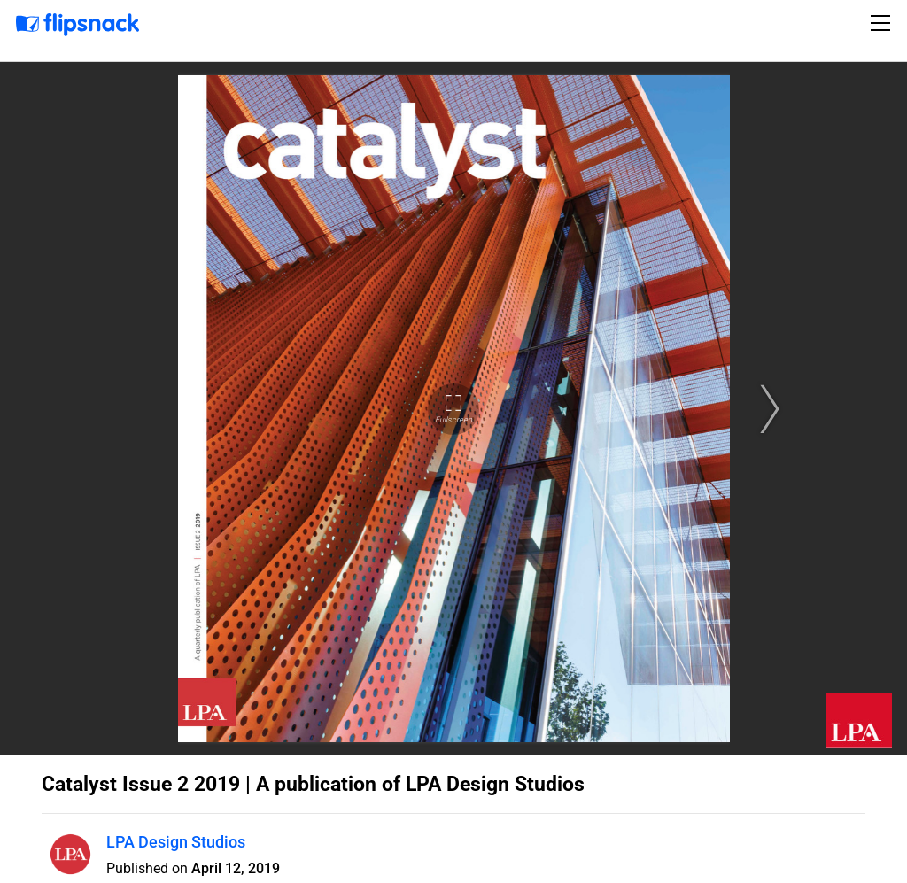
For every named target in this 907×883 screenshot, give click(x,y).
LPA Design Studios (175, 842)
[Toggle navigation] (883, 23)
